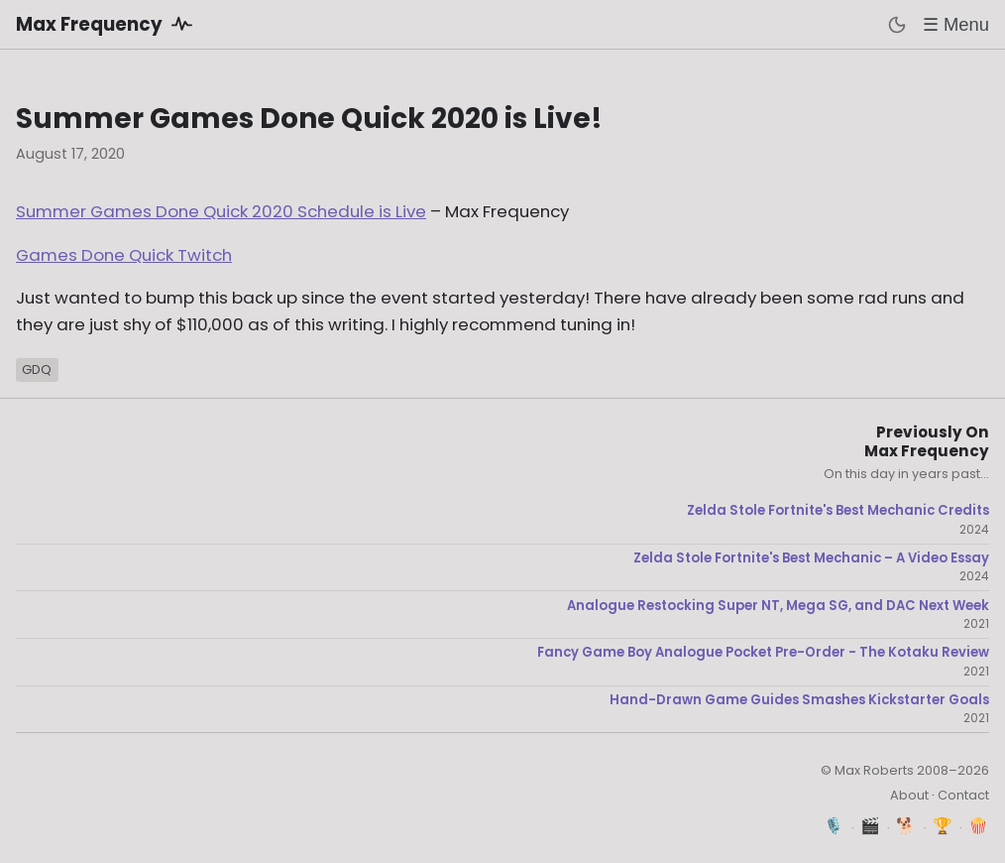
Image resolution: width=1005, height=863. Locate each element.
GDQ (37, 369)
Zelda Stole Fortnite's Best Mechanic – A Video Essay (811, 558)
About (909, 795)
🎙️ (834, 825)
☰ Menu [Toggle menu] (956, 24)
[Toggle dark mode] (897, 25)
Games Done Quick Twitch (124, 255)
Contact (963, 795)
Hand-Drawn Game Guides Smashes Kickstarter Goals (799, 700)
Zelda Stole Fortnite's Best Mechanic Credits (838, 511)
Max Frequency (107, 24)
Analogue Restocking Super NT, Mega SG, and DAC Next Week (778, 606)
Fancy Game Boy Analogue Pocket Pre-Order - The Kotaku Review (763, 653)
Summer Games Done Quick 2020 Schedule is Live (221, 211)
